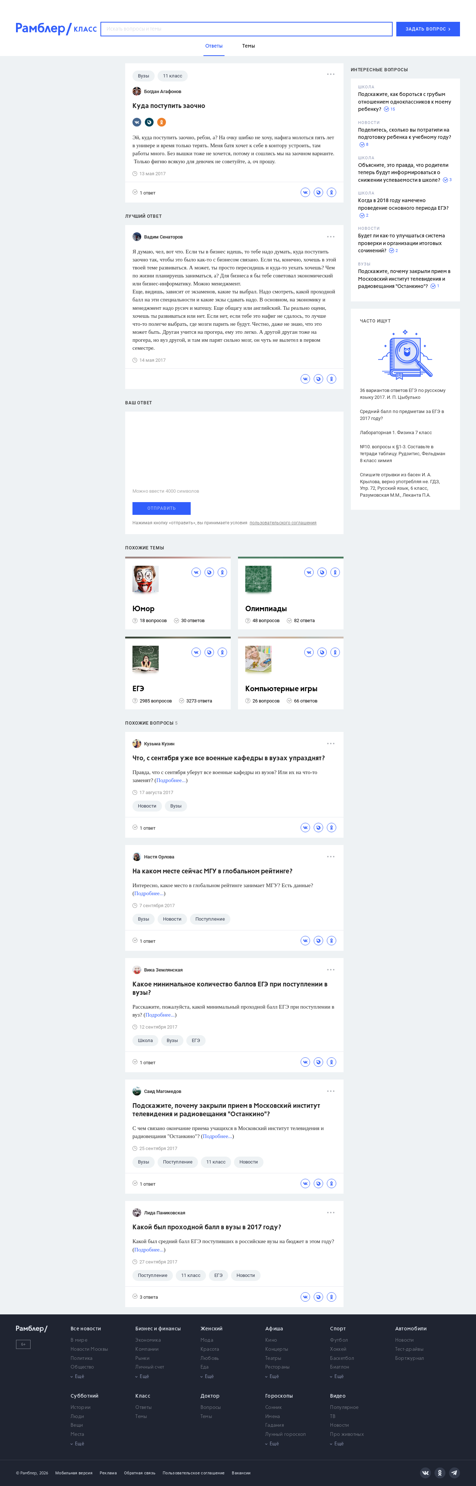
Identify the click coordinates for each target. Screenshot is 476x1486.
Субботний (85, 1396)
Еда (205, 1367)
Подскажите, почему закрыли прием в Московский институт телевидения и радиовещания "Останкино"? (404, 279)
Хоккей (338, 1349)
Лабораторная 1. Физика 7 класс (396, 432)
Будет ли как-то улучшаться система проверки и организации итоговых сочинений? (401, 243)
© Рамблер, (27, 1473)
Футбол (339, 1340)
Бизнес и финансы (158, 1328)
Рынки (142, 1358)
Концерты (276, 1349)
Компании (147, 1349)
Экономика (148, 1340)
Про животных (347, 1434)
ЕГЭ (138, 689)
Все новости (86, 1328)
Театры (273, 1358)
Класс (142, 1396)
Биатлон (339, 1367)
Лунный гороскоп (285, 1434)
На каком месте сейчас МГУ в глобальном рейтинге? (212, 871)
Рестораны (277, 1367)
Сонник (273, 1407)
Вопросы (211, 1407)
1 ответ (143, 192)
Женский (212, 1328)
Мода (207, 1340)
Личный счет (149, 1367)
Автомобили (411, 1328)
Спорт (338, 1328)
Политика (81, 1358)
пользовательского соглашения (283, 522)
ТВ (333, 1416)
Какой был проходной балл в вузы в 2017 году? (206, 1227)
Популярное (344, 1407)
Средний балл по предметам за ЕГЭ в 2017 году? (402, 415)
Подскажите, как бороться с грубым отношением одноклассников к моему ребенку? (404, 102)
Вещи (77, 1425)
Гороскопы (279, 1396)
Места (77, 1434)
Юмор (143, 609)
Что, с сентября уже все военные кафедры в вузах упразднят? (228, 758)
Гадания (274, 1425)
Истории (81, 1407)
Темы (141, 1416)
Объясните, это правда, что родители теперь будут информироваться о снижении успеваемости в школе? (403, 173)
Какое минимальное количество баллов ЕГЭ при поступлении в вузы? (230, 988)
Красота (210, 1349)
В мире (79, 1340)
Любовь (210, 1358)
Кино (271, 1340)
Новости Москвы (89, 1349)
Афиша (274, 1328)
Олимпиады (266, 609)
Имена (272, 1416)
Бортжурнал (409, 1358)
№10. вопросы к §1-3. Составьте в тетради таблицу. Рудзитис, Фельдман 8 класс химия (402, 453)
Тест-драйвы (409, 1349)
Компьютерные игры (281, 689)
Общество (82, 1367)
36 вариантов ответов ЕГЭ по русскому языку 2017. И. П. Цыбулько (402, 394)
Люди (77, 1416)
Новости (404, 1340)
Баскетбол (342, 1358)
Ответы (143, 1407)
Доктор (210, 1396)
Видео (338, 1396)
